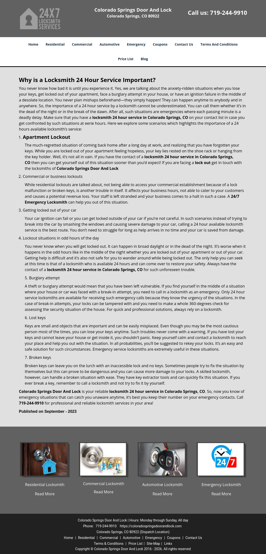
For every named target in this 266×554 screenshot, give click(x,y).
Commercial (82, 44)
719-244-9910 (228, 12)
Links (168, 544)
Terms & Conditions (109, 544)
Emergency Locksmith (221, 484)
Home (33, 44)
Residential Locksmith (44, 484)
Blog (144, 59)
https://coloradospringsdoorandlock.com (151, 526)
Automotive (110, 44)
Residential (55, 44)
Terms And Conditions (219, 44)
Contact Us (184, 44)
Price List (125, 59)
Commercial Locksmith (103, 483)
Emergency (136, 44)
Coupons (160, 44)
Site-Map (153, 544)
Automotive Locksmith (162, 484)
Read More (45, 493)
